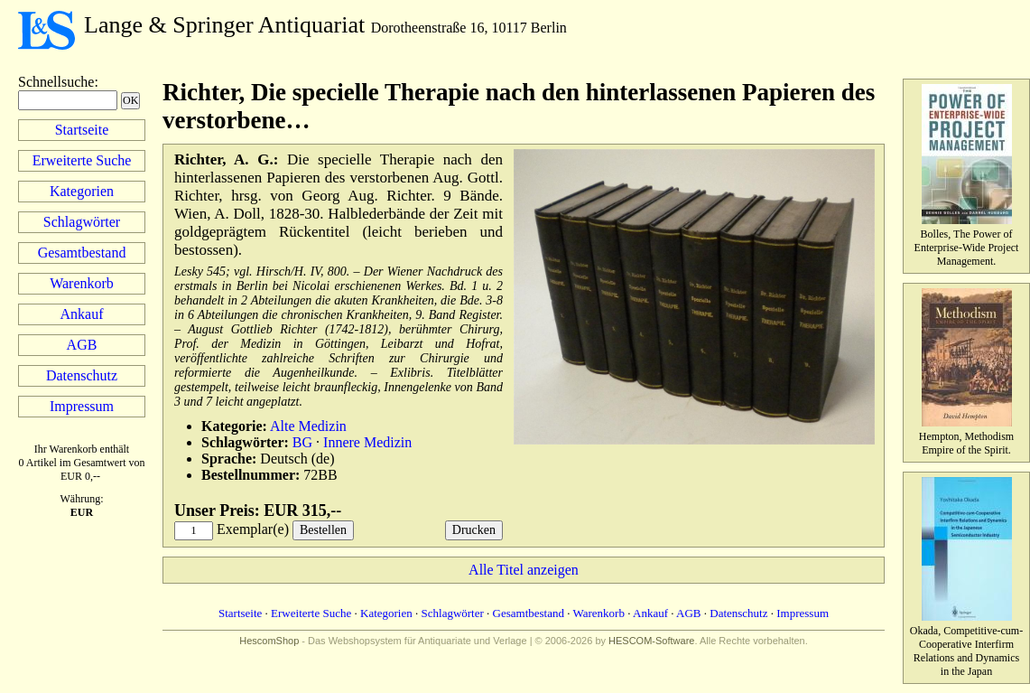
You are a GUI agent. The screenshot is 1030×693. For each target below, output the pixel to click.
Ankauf (82, 314)
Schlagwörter (81, 221)
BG (302, 442)
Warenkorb (82, 283)
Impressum (82, 406)
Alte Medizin (308, 426)
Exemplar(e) (253, 529)
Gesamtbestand (82, 252)
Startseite (82, 129)
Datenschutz (81, 375)
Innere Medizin (367, 442)
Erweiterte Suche (82, 160)
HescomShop (269, 640)
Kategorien (82, 191)
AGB (82, 344)
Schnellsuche (56, 81)
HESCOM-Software (651, 640)
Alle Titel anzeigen (524, 569)
